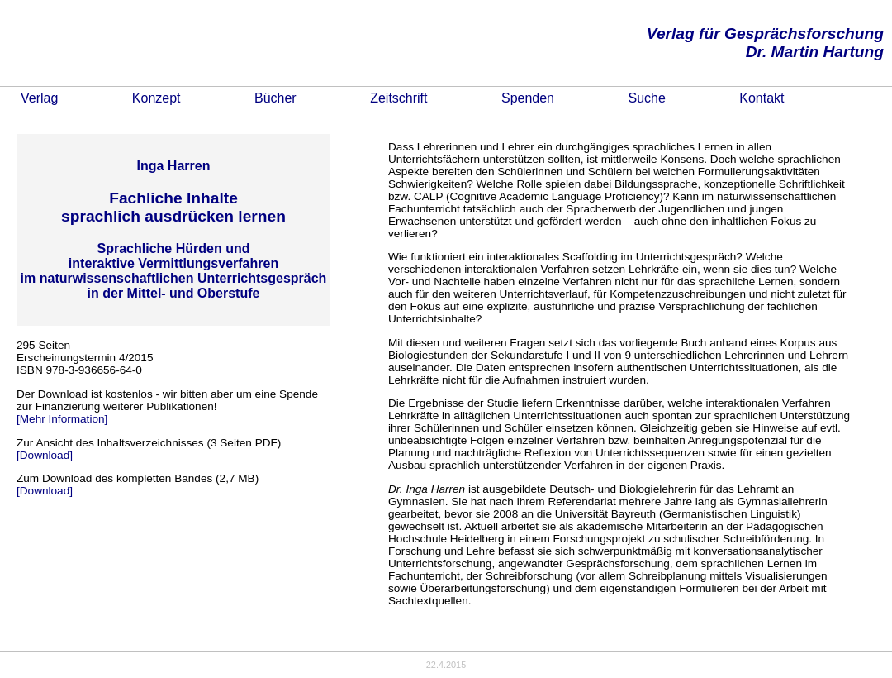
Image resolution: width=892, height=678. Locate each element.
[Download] (45, 455)
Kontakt (761, 98)
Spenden (527, 98)
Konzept (156, 98)
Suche (646, 98)
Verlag (39, 98)
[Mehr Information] (62, 419)
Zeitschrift (398, 98)
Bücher (275, 98)
